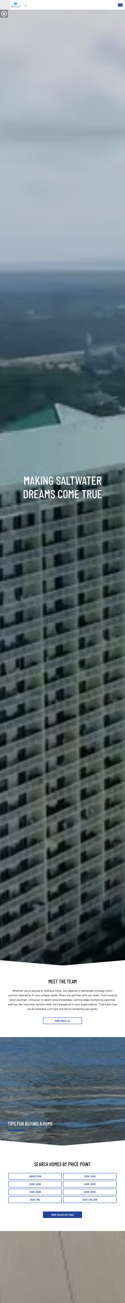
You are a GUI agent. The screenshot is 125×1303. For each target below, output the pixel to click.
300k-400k (35, 1193)
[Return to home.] (55, 9)
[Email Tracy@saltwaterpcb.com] (121, 9)
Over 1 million (89, 1209)
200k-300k (90, 1185)
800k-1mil (35, 1209)
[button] (4, 22)
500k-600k (35, 1201)
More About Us (62, 1029)
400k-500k (90, 1193)
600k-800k (90, 1201)
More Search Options (62, 1224)
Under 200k (35, 1185)
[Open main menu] (5, 9)
